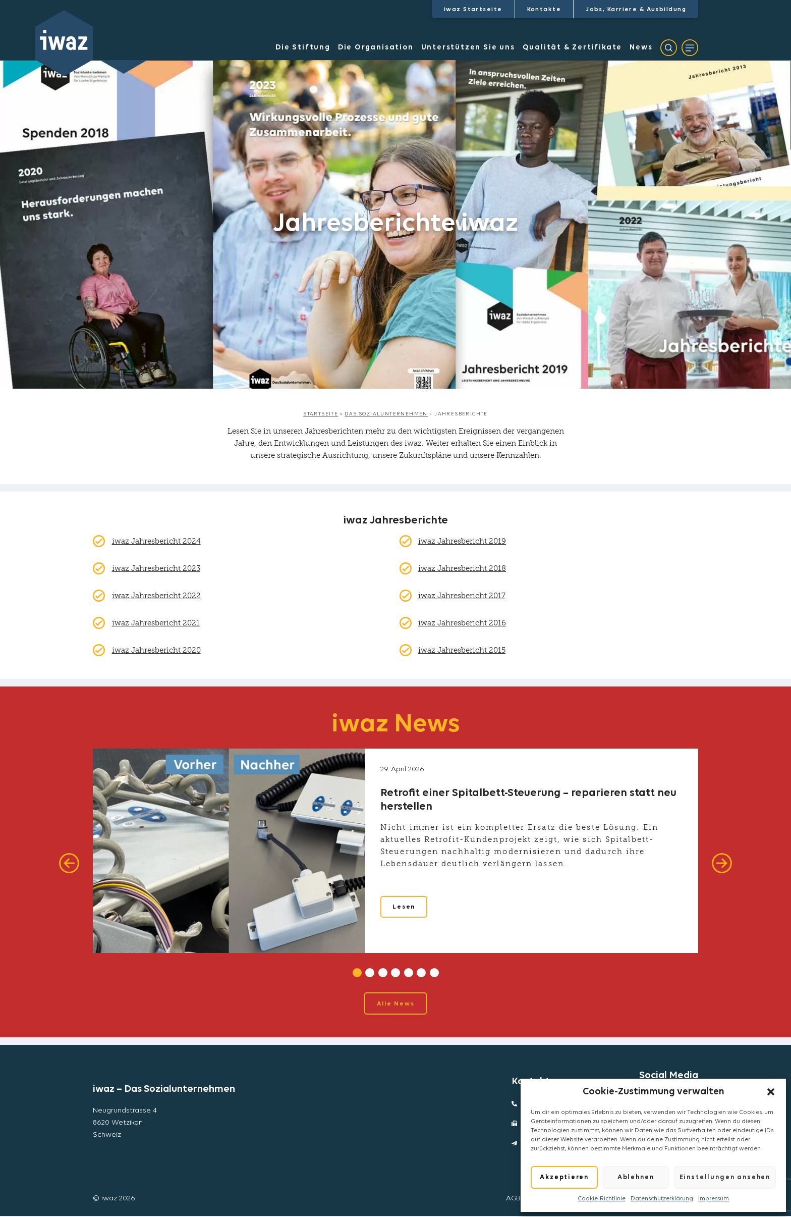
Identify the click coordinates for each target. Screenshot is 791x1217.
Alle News (395, 1004)
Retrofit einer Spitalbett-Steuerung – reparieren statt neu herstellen (528, 800)
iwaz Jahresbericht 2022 (156, 595)
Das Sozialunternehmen (386, 414)
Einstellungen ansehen (725, 1177)
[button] (771, 1092)
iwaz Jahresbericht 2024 (156, 541)
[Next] (722, 863)
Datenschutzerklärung (662, 1199)
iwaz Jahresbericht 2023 (156, 568)
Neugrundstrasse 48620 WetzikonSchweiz (125, 1124)
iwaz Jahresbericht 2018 (462, 568)
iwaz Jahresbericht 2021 (156, 622)
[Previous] (69, 863)
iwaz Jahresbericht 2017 (461, 595)
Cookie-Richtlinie (602, 1199)
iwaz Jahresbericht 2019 (462, 541)
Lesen (404, 909)
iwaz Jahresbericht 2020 (156, 650)
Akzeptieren (564, 1177)
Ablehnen (635, 1177)
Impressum (713, 1199)
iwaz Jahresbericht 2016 (462, 622)
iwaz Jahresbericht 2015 (461, 650)
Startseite (320, 414)
